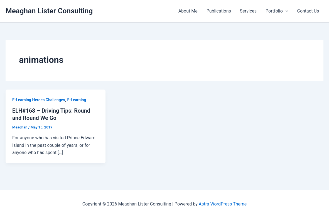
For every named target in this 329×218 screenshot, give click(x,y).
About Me (188, 11)
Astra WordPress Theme (223, 204)
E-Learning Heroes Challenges (38, 100)
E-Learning (76, 100)
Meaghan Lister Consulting (49, 11)
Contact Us (308, 11)
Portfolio (277, 11)
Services (248, 11)
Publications (219, 11)
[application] (285, 11)
